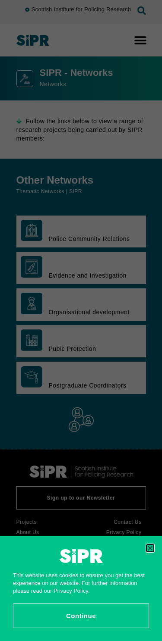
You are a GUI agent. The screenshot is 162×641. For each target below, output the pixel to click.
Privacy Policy (71, 591)
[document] (81, 320)
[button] (150, 548)
